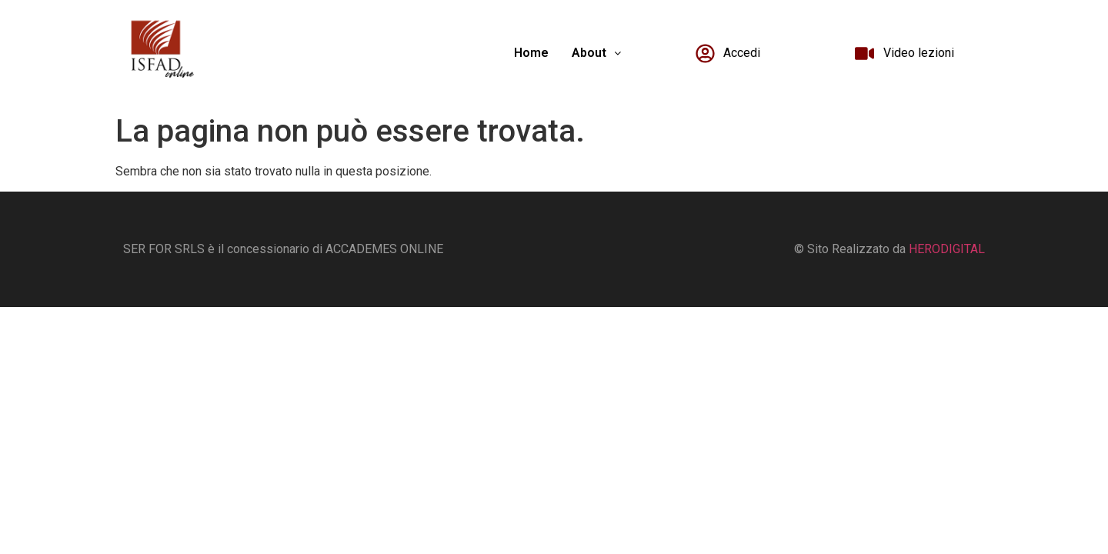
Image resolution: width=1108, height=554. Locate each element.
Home (531, 52)
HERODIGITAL (947, 249)
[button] (596, 53)
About (596, 52)
